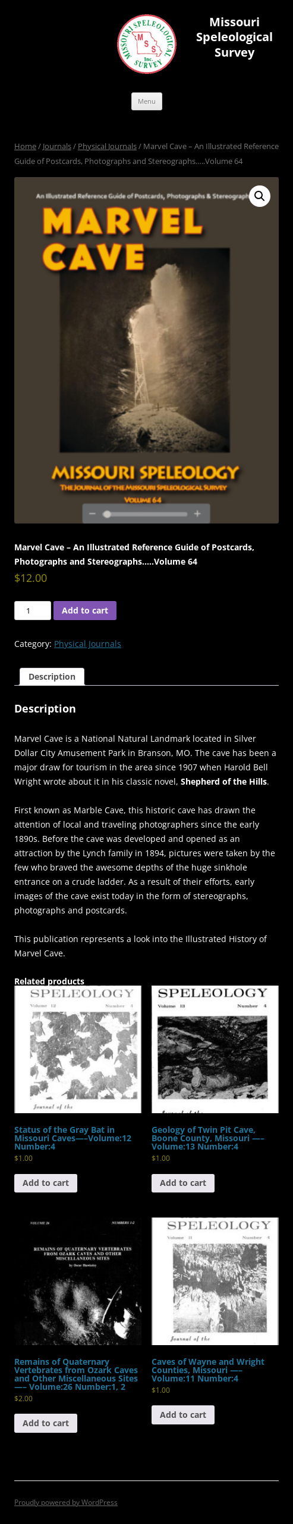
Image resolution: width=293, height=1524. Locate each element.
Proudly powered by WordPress (66, 1502)
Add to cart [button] (46, 1182)
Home (25, 146)
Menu (147, 101)
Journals (57, 146)
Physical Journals (107, 146)
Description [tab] (52, 676)
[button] (259, 196)
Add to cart (85, 610)
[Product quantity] (32, 610)
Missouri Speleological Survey (234, 37)
